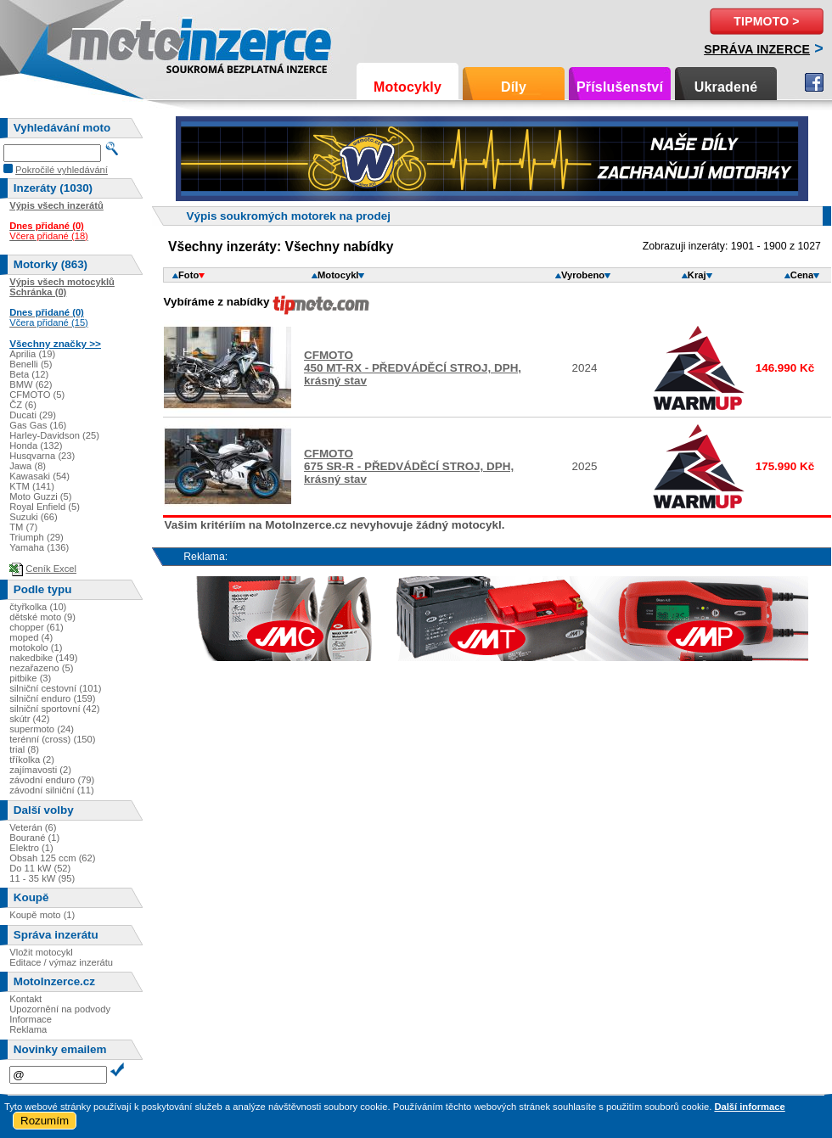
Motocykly (407, 87)
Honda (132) (35, 445)
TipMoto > (766, 21)
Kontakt (25, 999)
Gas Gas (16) (37, 425)
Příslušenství (619, 87)
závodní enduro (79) (51, 780)
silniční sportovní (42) (54, 709)
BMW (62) (30, 384)
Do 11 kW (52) (39, 868)
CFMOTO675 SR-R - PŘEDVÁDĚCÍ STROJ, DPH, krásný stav (409, 466)
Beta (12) (28, 374)
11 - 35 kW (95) (42, 878)
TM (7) (23, 527)
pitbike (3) (30, 678)
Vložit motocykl (41, 952)
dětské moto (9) (42, 617)
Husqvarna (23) (42, 456)
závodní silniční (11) (51, 790)
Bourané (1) (34, 837)
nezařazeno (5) (41, 668)
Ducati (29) (32, 415)
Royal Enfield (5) (44, 507)
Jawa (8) (27, 466)
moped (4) (31, 637)
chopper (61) (36, 627)
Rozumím (44, 1120)
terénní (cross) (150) (52, 739)
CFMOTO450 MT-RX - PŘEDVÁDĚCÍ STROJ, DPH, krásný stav (412, 368)
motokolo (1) (35, 647)
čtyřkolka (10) (37, 607)
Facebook (814, 82)
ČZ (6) (23, 405)
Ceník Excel (50, 568)
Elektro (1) (31, 848)
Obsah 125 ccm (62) (52, 858)
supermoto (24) (41, 729)
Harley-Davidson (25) (54, 435)
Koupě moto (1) (42, 915)
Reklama (28, 1029)
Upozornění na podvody (59, 1009)
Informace (30, 1019)
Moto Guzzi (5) (40, 496)
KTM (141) (31, 486)
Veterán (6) (32, 827)
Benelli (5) (30, 364)
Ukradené (726, 87)
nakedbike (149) (43, 658)
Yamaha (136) (39, 547)
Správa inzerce (757, 49)
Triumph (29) (36, 537)
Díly (513, 87)
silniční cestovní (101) (55, 688)
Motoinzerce (105, 42)
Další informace (749, 1107)
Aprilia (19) (32, 354)
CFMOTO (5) (37, 395)
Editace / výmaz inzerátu (61, 962)
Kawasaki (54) (39, 476)
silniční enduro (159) (52, 698)
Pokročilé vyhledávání (61, 170)
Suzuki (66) (33, 517)
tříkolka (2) (31, 759)
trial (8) (24, 749)
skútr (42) (29, 719)
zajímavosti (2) (40, 770)
